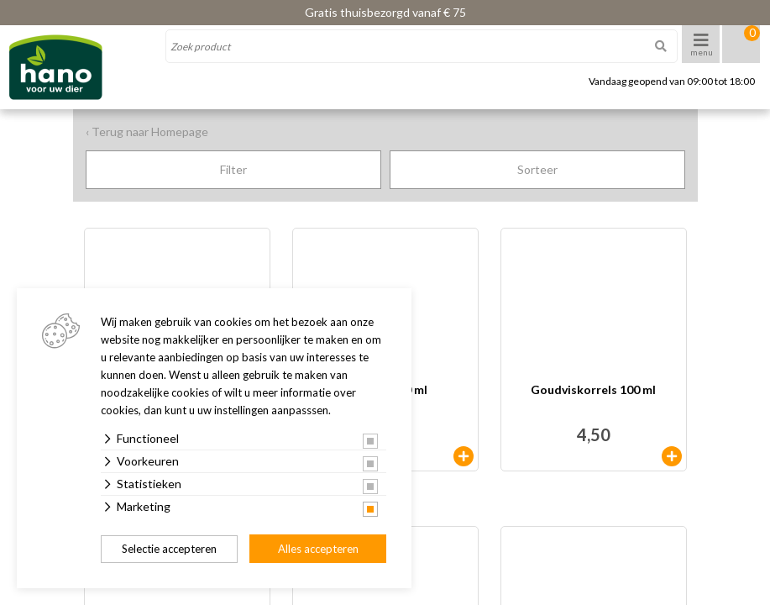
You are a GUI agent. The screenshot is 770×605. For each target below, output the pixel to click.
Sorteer (537, 169)
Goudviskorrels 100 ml (593, 390)
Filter (233, 169)
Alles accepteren (318, 548)
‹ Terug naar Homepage (147, 131)
